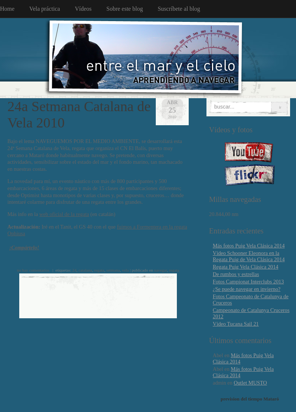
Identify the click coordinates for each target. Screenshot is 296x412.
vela (125, 270)
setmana (113, 270)
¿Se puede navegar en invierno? (246, 289)
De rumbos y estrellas (236, 274)
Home (7, 9)
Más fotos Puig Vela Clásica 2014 (249, 246)
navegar (160, 270)
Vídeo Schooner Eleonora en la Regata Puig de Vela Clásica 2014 (249, 256)
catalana (85, 270)
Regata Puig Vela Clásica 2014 (245, 267)
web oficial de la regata (64, 214)
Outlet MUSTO (250, 383)
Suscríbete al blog (179, 9)
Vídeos (83, 9)
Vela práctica (44, 9)
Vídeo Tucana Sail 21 (236, 324)
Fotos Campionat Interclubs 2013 (248, 282)
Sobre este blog (125, 9)
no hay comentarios (33, 270)
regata (99, 270)
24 (74, 270)
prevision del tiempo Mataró (250, 399)
